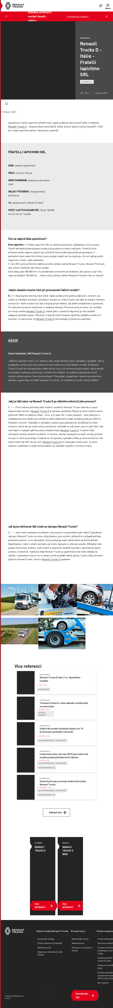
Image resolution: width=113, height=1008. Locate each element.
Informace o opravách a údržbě (82, 949)
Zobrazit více (55, 812)
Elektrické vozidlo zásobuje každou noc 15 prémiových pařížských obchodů (61, 730)
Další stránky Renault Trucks (52, 931)
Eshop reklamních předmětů (49, 943)
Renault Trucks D (17, 126)
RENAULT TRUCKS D (40, 848)
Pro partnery (78, 931)
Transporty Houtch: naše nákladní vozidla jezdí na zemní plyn (64, 704)
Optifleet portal (44, 947)
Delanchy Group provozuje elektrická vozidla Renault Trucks (63, 783)
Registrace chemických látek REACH (50, 953)
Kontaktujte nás (82, 995)
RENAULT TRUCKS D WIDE (67, 850)
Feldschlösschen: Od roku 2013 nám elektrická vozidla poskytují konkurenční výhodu (64, 756)
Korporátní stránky (45, 938)
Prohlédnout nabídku (77, 16)
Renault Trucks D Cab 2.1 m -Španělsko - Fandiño (60, 679)
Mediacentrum (78, 943)
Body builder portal (80, 938)
